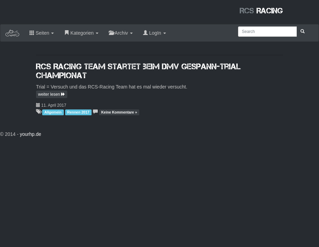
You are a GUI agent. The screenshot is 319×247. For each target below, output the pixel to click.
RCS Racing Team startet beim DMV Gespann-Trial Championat (138, 71)
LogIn (154, 33)
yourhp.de (30, 134)
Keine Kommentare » (119, 112)
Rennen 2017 (78, 112)
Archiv (121, 33)
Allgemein (52, 112)
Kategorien (81, 33)
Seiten (41, 33)
